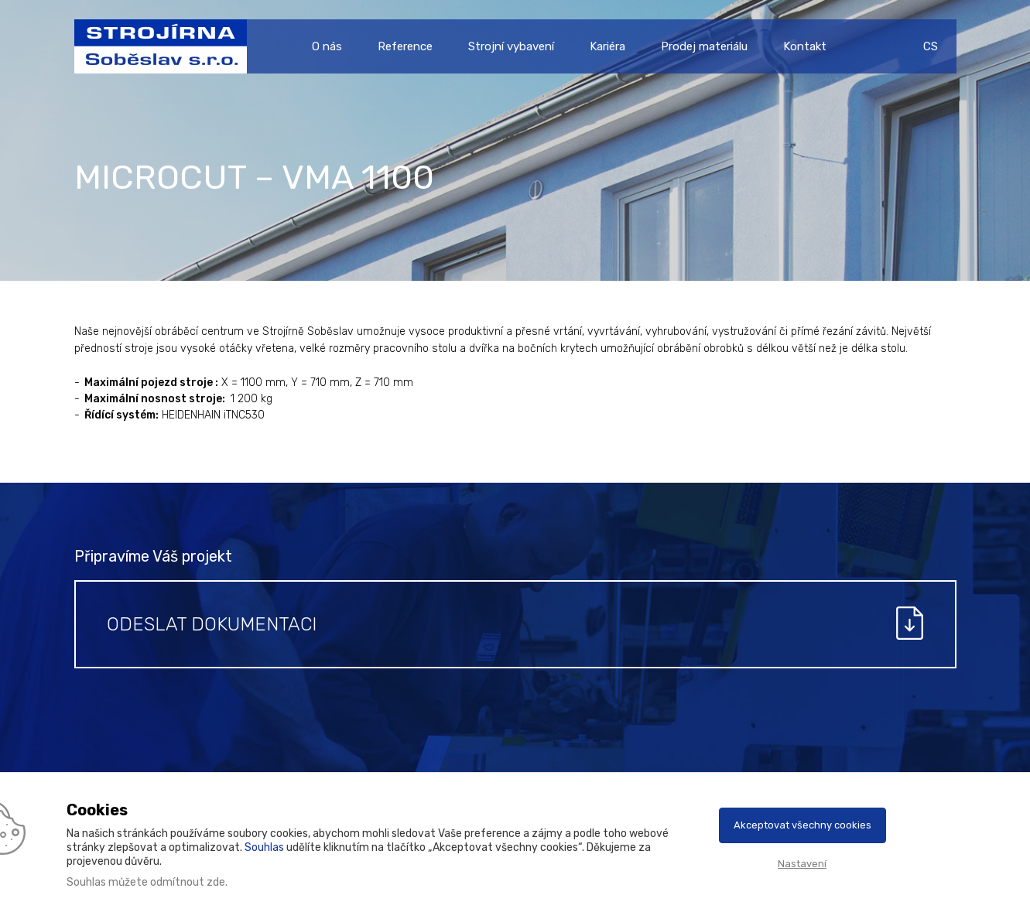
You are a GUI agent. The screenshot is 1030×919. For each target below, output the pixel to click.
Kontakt (804, 46)
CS (930, 46)
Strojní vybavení (511, 46)
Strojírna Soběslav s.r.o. (153, 46)
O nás (327, 46)
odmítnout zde (187, 882)
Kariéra (607, 46)
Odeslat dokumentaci (212, 624)
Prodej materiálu (704, 46)
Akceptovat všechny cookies (802, 825)
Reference (405, 46)
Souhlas (264, 847)
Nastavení (802, 863)
